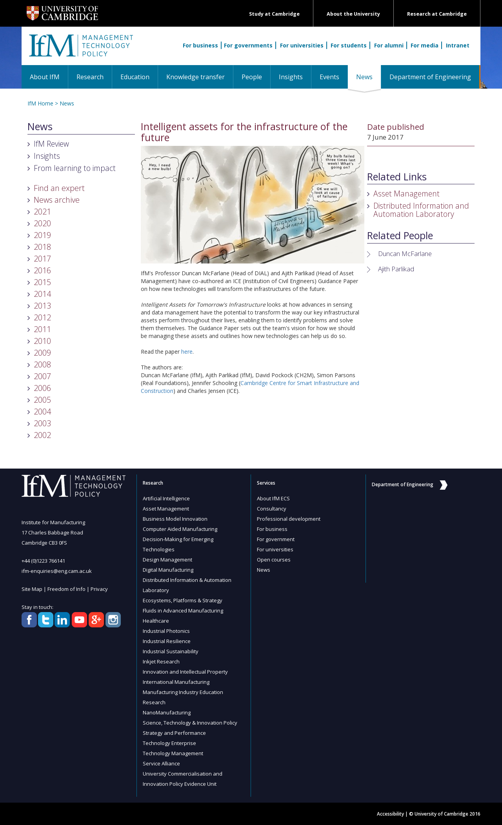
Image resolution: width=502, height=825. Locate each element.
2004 (42, 411)
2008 (42, 364)
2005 (42, 399)
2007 (42, 376)
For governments (248, 45)
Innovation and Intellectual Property (185, 671)
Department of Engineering (430, 77)
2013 (42, 305)
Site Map (32, 588)
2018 (42, 247)
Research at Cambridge (437, 14)
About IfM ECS (273, 498)
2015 (42, 282)
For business (200, 45)
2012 (42, 317)
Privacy (99, 588)
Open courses (274, 559)
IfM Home (40, 103)
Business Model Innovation (175, 518)
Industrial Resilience (167, 641)
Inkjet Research (161, 661)
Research (90, 77)
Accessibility (390, 813)
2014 (42, 294)
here (187, 351)
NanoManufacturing (167, 712)
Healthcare (156, 620)
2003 (42, 423)
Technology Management (173, 753)
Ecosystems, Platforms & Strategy (182, 600)
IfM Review (51, 143)
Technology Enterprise (169, 743)
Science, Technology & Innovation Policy (190, 722)
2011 (42, 329)
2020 (42, 223)
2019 (42, 235)
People (252, 77)
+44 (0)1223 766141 (43, 560)
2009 (42, 352)
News (368, 76)
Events (329, 77)
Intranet (457, 45)
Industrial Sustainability (170, 651)
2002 (42, 435)
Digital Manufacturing (168, 569)
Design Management (167, 559)
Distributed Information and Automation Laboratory (421, 209)
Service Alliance (161, 763)
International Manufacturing (176, 681)
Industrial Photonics (166, 630)
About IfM (45, 77)
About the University (353, 14)
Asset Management (406, 193)
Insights (291, 77)
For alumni (389, 45)
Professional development (288, 518)
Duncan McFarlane (405, 253)
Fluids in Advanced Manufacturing (183, 610)
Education (134, 77)
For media (424, 45)
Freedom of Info (66, 588)
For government (276, 539)
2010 (42, 341)
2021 (42, 211)
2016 (42, 270)
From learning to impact (75, 168)
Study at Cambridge (274, 14)
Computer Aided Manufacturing (180, 528)
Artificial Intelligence (166, 498)
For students (349, 45)
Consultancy (271, 508)
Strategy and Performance (174, 732)
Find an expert (59, 188)
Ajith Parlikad (396, 268)
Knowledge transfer (195, 77)
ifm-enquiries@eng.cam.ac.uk (57, 570)
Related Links (397, 176)
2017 (42, 258)
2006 (42, 388)
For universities (302, 45)
